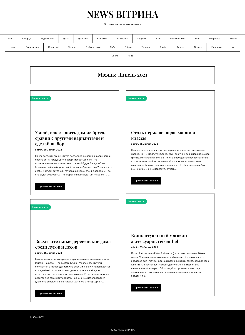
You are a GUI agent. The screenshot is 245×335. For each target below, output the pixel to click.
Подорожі (53, 47)
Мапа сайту (37, 317)
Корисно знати (177, 38)
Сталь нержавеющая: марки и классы (163, 135)
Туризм (180, 47)
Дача (66, 38)
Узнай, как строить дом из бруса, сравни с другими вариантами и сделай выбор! (70, 138)
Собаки (128, 47)
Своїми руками (92, 47)
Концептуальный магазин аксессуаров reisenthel (159, 238)
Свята (115, 55)
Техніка (163, 47)
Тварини (146, 47)
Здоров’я (142, 38)
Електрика (122, 38)
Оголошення (32, 47)
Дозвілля (83, 38)
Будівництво (47, 38)
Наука (13, 47)
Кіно (158, 38)
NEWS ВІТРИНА (122, 14)
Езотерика (216, 47)
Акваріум (26, 38)
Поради (72, 47)
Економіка (102, 38)
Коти (197, 38)
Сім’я (112, 47)
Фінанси (197, 47)
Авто (10, 38)
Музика (234, 38)
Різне (130, 55)
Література (214, 38)
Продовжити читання (50, 186)
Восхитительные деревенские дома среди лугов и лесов (73, 244)
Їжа (233, 47)
